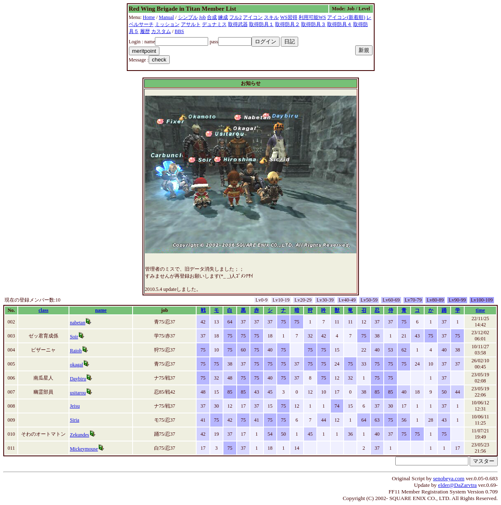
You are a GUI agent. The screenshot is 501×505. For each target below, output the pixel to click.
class (43, 310)
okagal (76, 365)
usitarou (78, 393)
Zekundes (79, 435)
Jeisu (75, 406)
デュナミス (214, 24)
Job (202, 17)
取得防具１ (261, 24)
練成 (223, 17)
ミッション (167, 24)
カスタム (161, 31)
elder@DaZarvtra (457, 485)
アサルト (191, 24)
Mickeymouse (84, 449)
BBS (179, 31)
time (480, 310)
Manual (166, 17)
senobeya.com (448, 478)
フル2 (235, 17)
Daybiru (78, 379)
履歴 (145, 31)
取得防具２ (287, 24)
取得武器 (238, 24)
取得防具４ (339, 24)
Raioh (76, 351)
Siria (74, 420)
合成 (212, 17)
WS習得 (288, 17)
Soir (74, 337)
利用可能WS (312, 17)
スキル (271, 17)
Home (149, 17)
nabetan (77, 323)
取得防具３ (313, 24)
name (101, 310)
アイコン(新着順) (346, 17)
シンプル (188, 17)
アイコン (253, 17)
